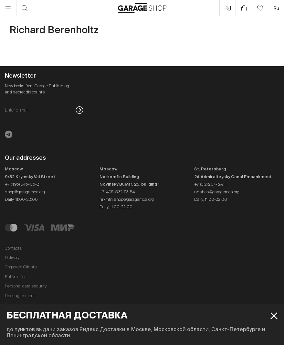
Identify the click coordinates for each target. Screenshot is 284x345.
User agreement (20, 295)
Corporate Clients (21, 266)
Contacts (13, 248)
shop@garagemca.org (25, 191)
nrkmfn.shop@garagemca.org (127, 199)
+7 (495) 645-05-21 (22, 184)
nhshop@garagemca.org (216, 191)
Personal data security (26, 286)
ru (276, 8)
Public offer (15, 276)
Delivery (12, 257)
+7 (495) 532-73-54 (117, 191)
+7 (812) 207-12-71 (210, 184)
